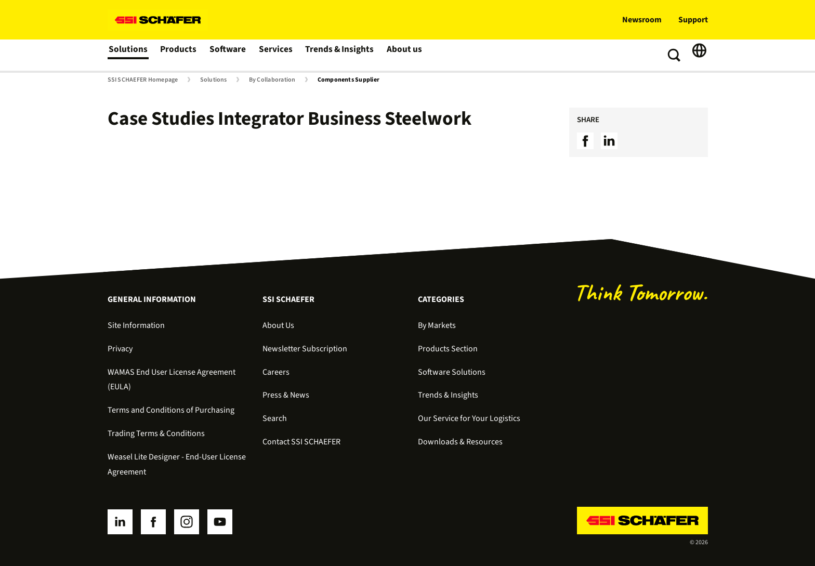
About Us (278, 325)
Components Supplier (349, 80)
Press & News (285, 395)
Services (276, 55)
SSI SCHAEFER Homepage (143, 80)
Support (693, 19)
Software (228, 55)
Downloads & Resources (460, 441)
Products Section (448, 348)
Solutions (128, 55)
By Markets (437, 325)
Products (178, 55)
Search (274, 418)
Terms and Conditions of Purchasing (171, 410)
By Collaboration (272, 80)
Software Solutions (451, 372)
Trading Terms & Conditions (156, 433)
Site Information (136, 325)
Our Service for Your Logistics (469, 418)
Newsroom (642, 19)
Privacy (120, 348)
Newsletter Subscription (304, 348)
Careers (276, 372)
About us (402, 55)
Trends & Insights (338, 55)
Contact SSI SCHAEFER (301, 441)
